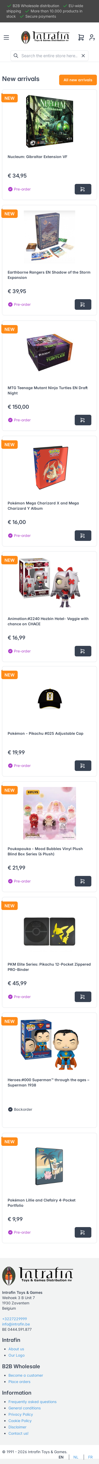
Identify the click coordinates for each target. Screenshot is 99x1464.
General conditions (24, 1408)
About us (16, 1349)
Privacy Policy (20, 1414)
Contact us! (18, 1433)
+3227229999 (14, 1319)
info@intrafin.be (16, 1324)
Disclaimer (17, 1427)
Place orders (19, 1381)
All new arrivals (78, 80)
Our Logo (16, 1355)
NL (75, 1457)
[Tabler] (45, 37)
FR (90, 1457)
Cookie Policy (20, 1420)
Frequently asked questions (32, 1401)
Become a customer (25, 1375)
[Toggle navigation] (6, 37)
